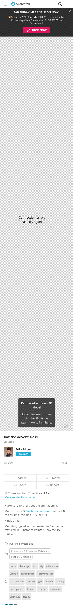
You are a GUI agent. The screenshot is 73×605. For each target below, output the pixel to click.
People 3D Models (21, 556)
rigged (26, 596)
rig (41, 566)
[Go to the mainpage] (20, 4)
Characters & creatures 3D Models (30, 551)
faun (35, 566)
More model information (21, 497)
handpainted (17, 581)
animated (15, 596)
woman (14, 573)
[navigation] (5, 4)
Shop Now (36, 30)
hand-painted (17, 589)
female (31, 589)
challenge (24, 566)
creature (42, 589)
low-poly (30, 581)
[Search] (60, 4)
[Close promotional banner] (70, 10)
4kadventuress (45, 573)
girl (40, 581)
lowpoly (60, 581)
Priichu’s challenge (38, 511)
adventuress (27, 573)
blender (49, 581)
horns (13, 566)
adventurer (52, 566)
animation (55, 589)
